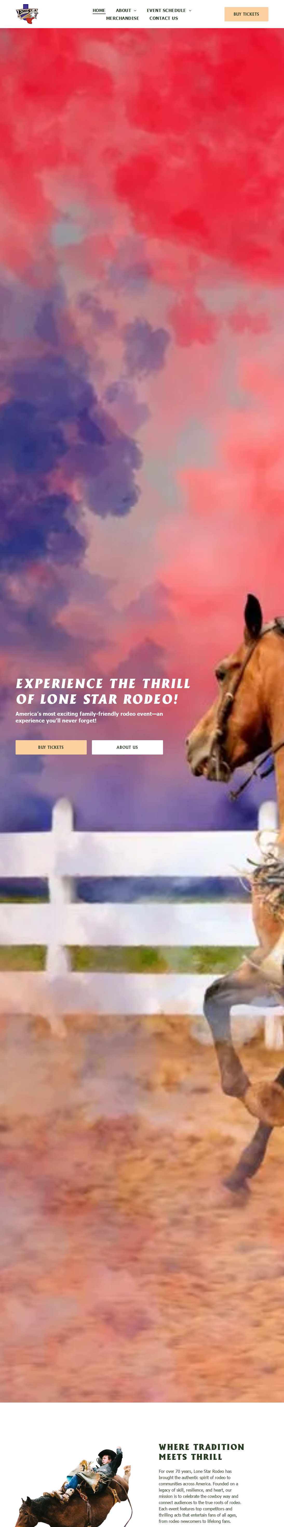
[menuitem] (99, 10)
